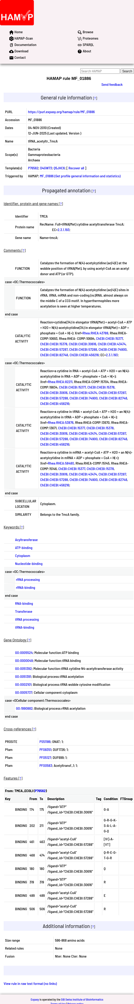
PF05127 (45, 757)
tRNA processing (27, 619)
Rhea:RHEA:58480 (61, 463)
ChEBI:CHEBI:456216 (84, 355)
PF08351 (45, 749)
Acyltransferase (26, 539)
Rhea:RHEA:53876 (61, 422)
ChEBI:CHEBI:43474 (112, 344)
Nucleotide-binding (28, 563)
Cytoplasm (22, 555)
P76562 (33, 168)
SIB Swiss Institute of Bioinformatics (82, 999)
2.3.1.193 (63, 229)
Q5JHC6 (59, 168)
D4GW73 (46, 168)
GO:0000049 (24, 660)
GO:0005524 (24, 652)
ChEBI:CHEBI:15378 (53, 344)
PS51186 (45, 741)
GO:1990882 (24, 708)
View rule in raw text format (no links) (30, 983)
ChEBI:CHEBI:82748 (54, 355)
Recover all (76, 168)
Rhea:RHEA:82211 (60, 381)
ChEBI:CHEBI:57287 (54, 349)
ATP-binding (23, 547)
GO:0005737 (23, 692)
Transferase (23, 611)
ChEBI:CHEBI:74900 (113, 349)
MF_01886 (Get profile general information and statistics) (80, 176)
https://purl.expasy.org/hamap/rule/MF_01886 (61, 111)
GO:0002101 (23, 684)
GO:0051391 (23, 676)
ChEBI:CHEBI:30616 (82, 344)
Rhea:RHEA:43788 (95, 333)
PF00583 (45, 765)
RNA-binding (24, 603)
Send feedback (112, 84)
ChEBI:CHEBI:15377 (109, 338)
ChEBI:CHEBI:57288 (83, 349)
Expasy (35, 999)
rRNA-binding (25, 587)
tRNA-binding (24, 627)
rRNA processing (28, 579)
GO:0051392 (23, 668)
